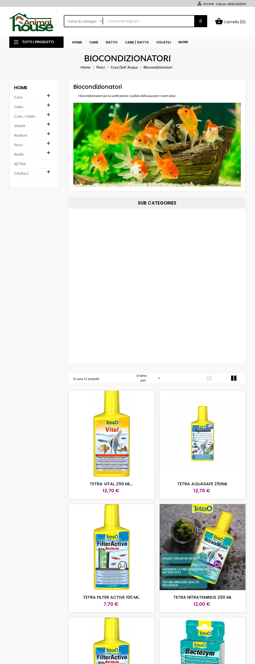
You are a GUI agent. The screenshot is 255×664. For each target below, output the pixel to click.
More (183, 42)
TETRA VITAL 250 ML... (111, 484)
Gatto (18, 106)
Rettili (18, 154)
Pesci (18, 144)
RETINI (20, 164)
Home (20, 87)
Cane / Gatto (24, 116)
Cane (18, 97)
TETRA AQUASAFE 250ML (202, 484)
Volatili (19, 125)
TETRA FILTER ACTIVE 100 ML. (111, 597)
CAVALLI (21, 173)
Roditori (20, 135)
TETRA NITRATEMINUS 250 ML (202, 597)
